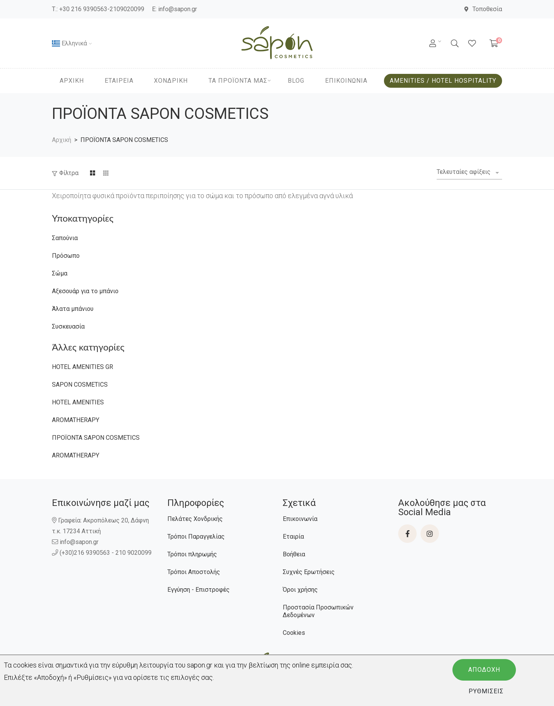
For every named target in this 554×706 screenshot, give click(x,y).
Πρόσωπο (66, 255)
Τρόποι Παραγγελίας (196, 536)
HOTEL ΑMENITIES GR (82, 367)
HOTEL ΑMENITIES (78, 402)
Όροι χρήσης (300, 589)
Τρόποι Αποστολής (193, 572)
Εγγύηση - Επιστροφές (198, 589)
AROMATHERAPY (75, 420)
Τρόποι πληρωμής (192, 554)
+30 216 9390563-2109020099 (101, 9)
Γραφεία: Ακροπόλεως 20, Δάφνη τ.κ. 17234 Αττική (100, 526)
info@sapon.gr (177, 9)
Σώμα (59, 273)
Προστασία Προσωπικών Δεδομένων (318, 611)
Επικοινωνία (300, 518)
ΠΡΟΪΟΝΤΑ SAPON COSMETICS (96, 437)
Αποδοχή (484, 669)
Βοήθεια (294, 554)
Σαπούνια (65, 238)
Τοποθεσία (483, 9)
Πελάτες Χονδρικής (195, 518)
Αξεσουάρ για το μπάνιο (85, 291)
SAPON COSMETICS (80, 384)
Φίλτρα (68, 173)
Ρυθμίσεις (486, 691)
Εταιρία (293, 536)
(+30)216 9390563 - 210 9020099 (102, 552)
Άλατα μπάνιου (72, 308)
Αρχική (61, 140)
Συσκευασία (68, 326)
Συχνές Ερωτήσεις (309, 572)
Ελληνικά (69, 43)
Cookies (294, 632)
